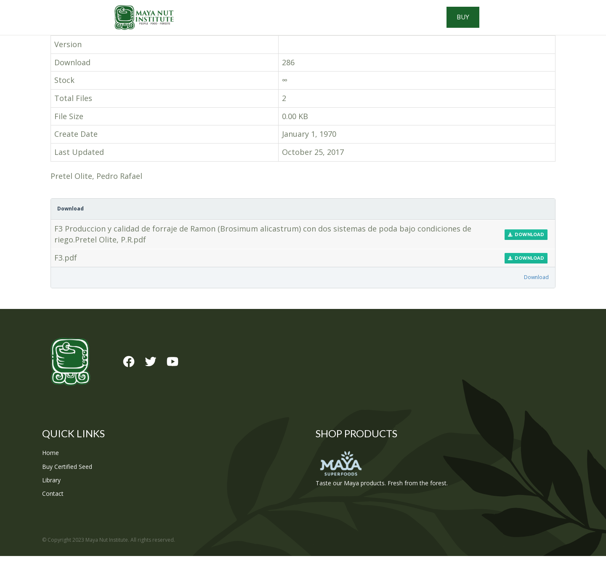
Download (526, 250)
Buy (526, 25)
